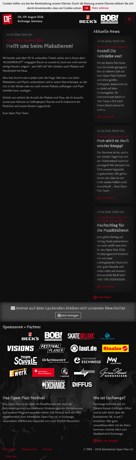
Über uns (10, 456)
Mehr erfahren (100, 8)
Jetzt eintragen (68, 315)
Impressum (9, 449)
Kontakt (47, 449)
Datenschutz (29, 449)
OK (86, 8)
